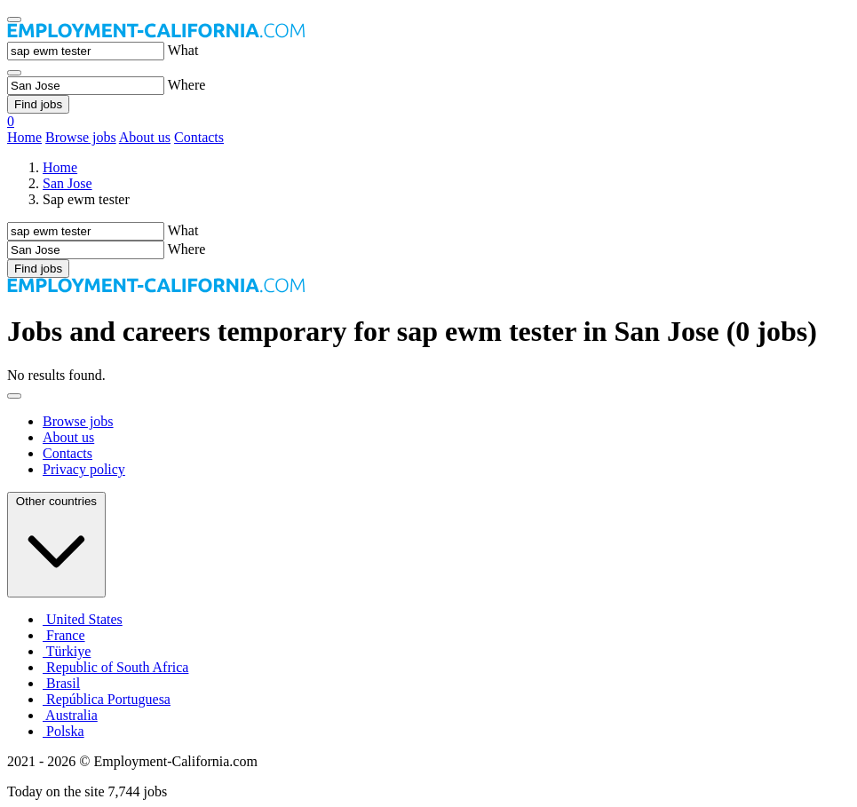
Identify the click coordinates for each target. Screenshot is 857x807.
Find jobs (38, 104)
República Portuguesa (107, 699)
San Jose (67, 183)
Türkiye (67, 651)
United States (83, 619)
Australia (70, 715)
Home (24, 137)
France (64, 635)
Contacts (199, 137)
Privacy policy (84, 469)
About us (145, 137)
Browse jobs (80, 137)
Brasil (61, 683)
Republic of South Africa (115, 667)
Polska (63, 731)
